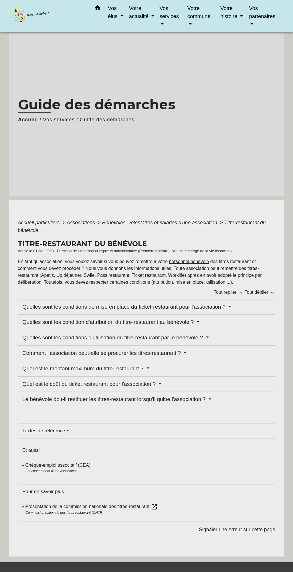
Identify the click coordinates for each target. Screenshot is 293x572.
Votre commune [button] (199, 12)
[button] (98, 9)
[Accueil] (49, 16)
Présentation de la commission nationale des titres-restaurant (91, 506)
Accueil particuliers (39, 222)
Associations (81, 222)
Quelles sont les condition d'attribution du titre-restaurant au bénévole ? (108, 322)
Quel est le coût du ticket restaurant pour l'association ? (89, 384)
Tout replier (229, 292)
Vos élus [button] (113, 12)
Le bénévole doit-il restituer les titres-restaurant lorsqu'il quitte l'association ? (114, 399)
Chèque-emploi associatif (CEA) (57, 465)
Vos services (59, 119)
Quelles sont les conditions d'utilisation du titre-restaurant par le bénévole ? (113, 337)
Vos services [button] (169, 12)
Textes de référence (43, 430)
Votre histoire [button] (229, 12)
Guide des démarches (107, 119)
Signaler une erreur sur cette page (237, 529)
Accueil (28, 119)
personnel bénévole (189, 261)
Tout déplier (260, 292)
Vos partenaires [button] (262, 12)
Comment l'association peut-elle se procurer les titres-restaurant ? (102, 353)
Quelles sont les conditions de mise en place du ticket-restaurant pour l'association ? (124, 307)
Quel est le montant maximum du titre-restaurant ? (83, 368)
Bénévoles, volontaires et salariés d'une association (160, 222)
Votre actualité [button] (139, 12)
